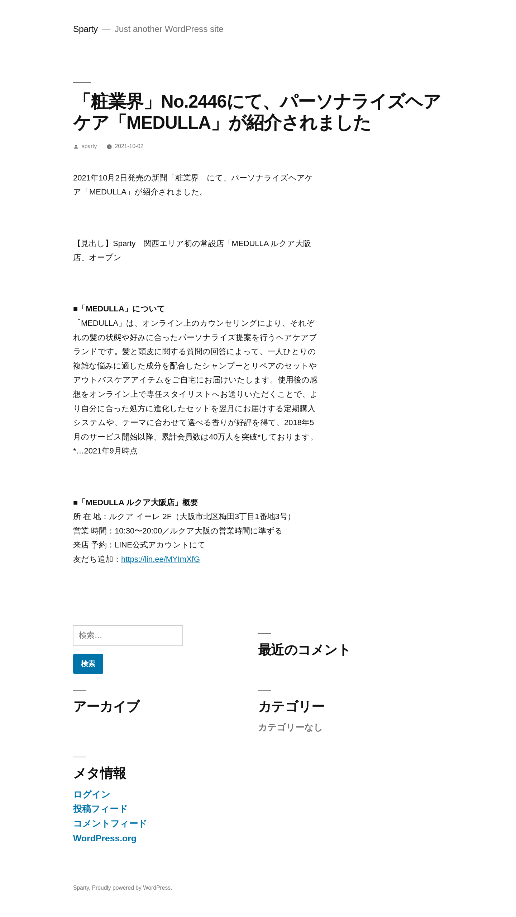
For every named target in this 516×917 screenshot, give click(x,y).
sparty (89, 146)
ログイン (91, 794)
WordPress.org (105, 838)
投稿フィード (100, 809)
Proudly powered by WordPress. (132, 888)
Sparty (85, 29)
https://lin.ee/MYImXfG (160, 559)
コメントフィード (110, 823)
